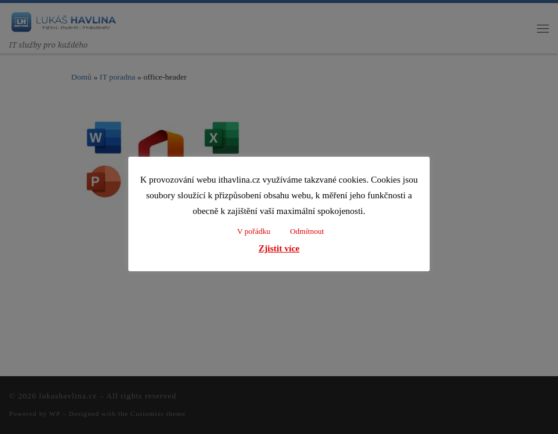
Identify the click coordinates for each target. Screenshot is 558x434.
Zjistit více (279, 248)
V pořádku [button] (253, 231)
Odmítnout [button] (307, 231)
